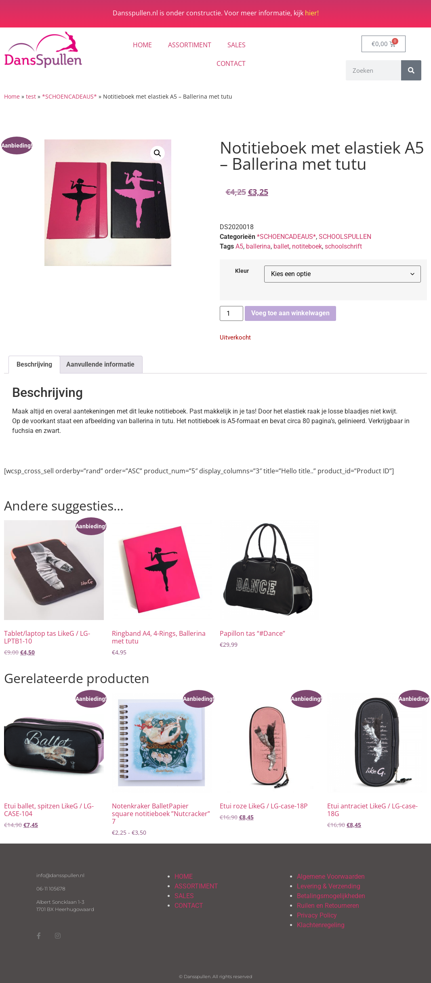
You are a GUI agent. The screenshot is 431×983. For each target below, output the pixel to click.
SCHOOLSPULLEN (345, 236)
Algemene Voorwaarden (331, 876)
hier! (312, 12)
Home (12, 96)
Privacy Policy (317, 915)
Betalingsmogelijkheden (331, 896)
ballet (281, 246)
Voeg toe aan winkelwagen (290, 313)
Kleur (242, 271)
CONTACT (231, 63)
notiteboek (307, 246)
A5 (239, 246)
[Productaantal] (231, 313)
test (31, 96)
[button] (157, 153)
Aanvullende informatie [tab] (100, 364)
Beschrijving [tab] (34, 364)
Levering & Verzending (328, 886)
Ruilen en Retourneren (328, 905)
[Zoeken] (411, 70)
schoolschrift (343, 246)
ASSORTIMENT (189, 44)
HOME (142, 44)
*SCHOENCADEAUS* (69, 96)
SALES (236, 44)
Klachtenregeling (321, 925)
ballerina (258, 246)
